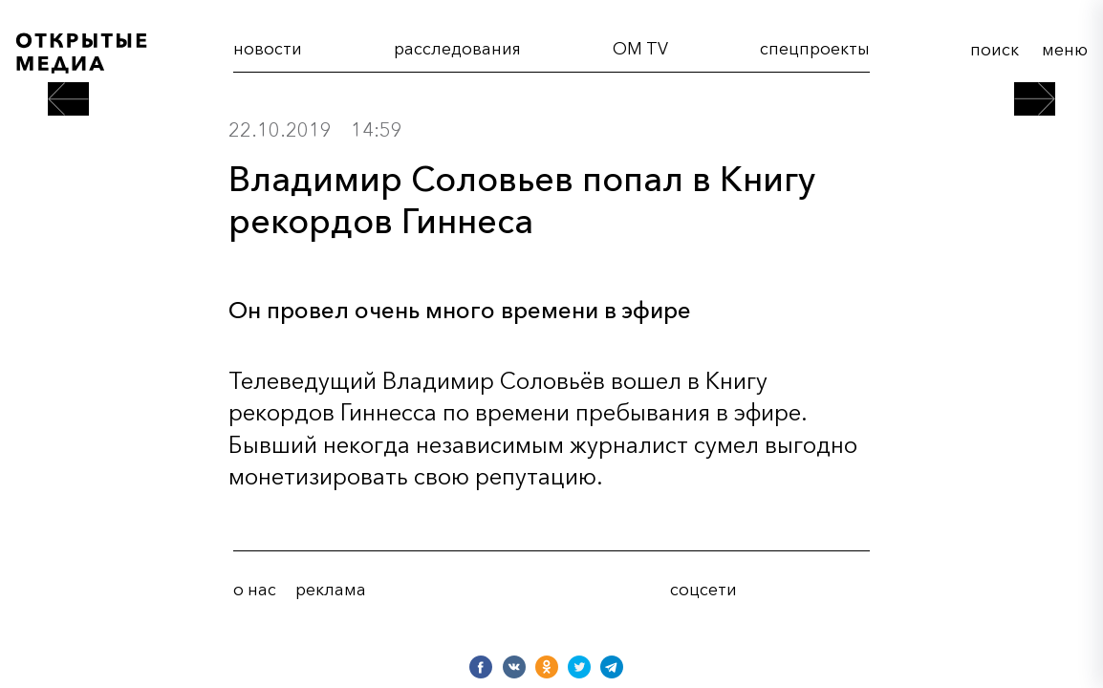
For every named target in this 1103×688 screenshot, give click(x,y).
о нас (254, 589)
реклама (330, 589)
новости (267, 48)
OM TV (640, 48)
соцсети (703, 589)
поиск (994, 49)
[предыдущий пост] (68, 99)
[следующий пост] (1034, 99)
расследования (457, 48)
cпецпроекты (815, 48)
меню (1065, 49)
